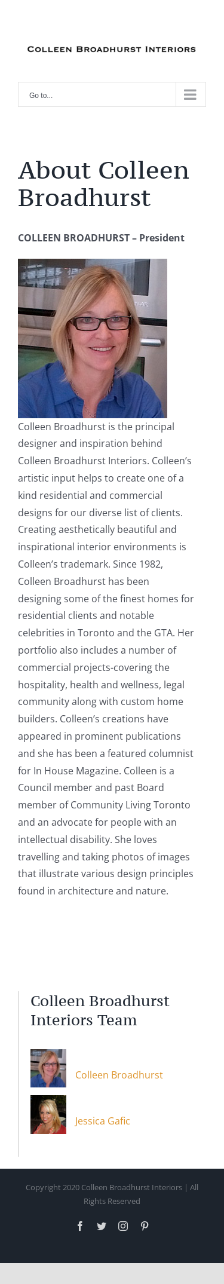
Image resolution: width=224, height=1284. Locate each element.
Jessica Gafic (102, 1120)
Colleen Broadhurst (119, 1074)
